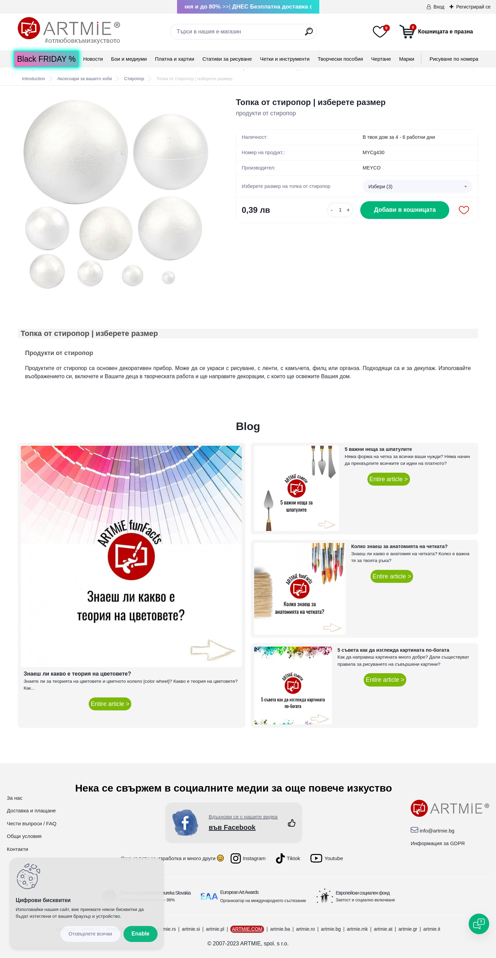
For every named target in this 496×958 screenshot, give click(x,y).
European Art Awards (239, 892)
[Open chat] (479, 924)
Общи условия (24, 836)
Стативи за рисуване (227, 59)
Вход (439, 7)
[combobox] (418, 186)
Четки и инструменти (284, 59)
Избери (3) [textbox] (380, 186)
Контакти (17, 849)
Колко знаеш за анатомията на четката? (399, 546)
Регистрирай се (473, 7)
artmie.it (431, 929)
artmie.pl (215, 929)
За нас (15, 798)
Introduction (33, 78)
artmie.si (191, 929)
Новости (93, 59)
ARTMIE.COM (247, 929)
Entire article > (110, 704)
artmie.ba (280, 929)
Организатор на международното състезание (263, 900)
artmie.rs (166, 929)
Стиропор (134, 78)
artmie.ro (305, 929)
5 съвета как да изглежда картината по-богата (393, 650)
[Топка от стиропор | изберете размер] (116, 194)
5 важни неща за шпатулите (378, 449)
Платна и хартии (174, 59)
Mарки (406, 59)
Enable (140, 934)
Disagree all (90, 934)
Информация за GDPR (438, 843)
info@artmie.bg (437, 831)
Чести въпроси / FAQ (31, 823)
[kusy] (340, 210)
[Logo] (69, 31)
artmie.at (383, 929)
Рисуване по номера (453, 59)
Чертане (381, 59)
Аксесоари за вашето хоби (84, 78)
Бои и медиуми (129, 59)
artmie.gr (407, 929)
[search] (309, 34)
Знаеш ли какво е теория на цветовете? (77, 674)
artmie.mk (357, 929)
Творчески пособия (340, 59)
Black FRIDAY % (46, 59)
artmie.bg (331, 929)
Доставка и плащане (31, 810)
